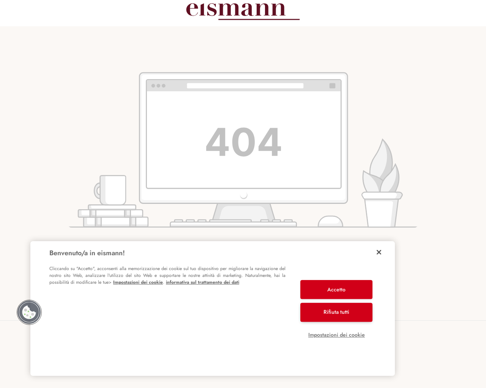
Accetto (336, 289)
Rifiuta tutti (336, 312)
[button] (29, 312)
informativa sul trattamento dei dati (202, 282)
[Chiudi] (379, 252)
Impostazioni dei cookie (138, 282)
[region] (212, 308)
